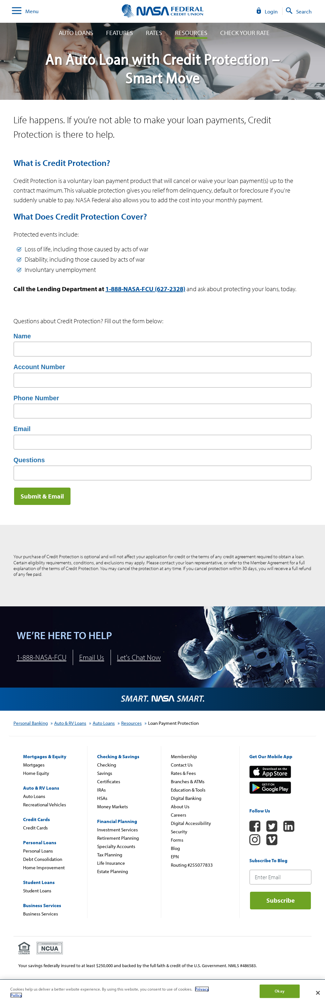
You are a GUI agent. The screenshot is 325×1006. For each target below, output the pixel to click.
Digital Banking (186, 798)
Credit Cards (35, 828)
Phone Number (36, 398)
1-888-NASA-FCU (41, 657)
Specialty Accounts (116, 846)
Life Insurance (111, 863)
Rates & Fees (183, 773)
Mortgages (34, 765)
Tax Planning (109, 855)
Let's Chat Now (139, 657)
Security (179, 831)
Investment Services (117, 830)
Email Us (91, 657)
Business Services (40, 914)
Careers (178, 815)
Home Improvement (44, 867)
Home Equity (36, 773)
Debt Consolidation (42, 859)
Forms (177, 840)
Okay (280, 990)
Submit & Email (42, 496)
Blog (175, 848)
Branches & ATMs (187, 781)
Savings (104, 773)
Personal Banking (30, 723)
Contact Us (182, 765)
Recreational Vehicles (44, 805)
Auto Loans (76, 33)
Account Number (39, 366)
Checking (106, 765)
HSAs (102, 798)
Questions (29, 460)
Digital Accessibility (191, 823)
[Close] (318, 993)
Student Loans (37, 891)
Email (21, 428)
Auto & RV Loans (70, 723)
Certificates (108, 781)
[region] (162, 993)
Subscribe (280, 900)
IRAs (101, 790)
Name (22, 336)
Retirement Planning (118, 838)
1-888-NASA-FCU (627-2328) (145, 289)
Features (119, 33)
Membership (184, 756)
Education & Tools (188, 790)
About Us (180, 806)
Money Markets (112, 806)
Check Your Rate (245, 33)
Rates (154, 33)
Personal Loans (38, 851)
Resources (191, 33)
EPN (175, 857)
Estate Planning (112, 871)
